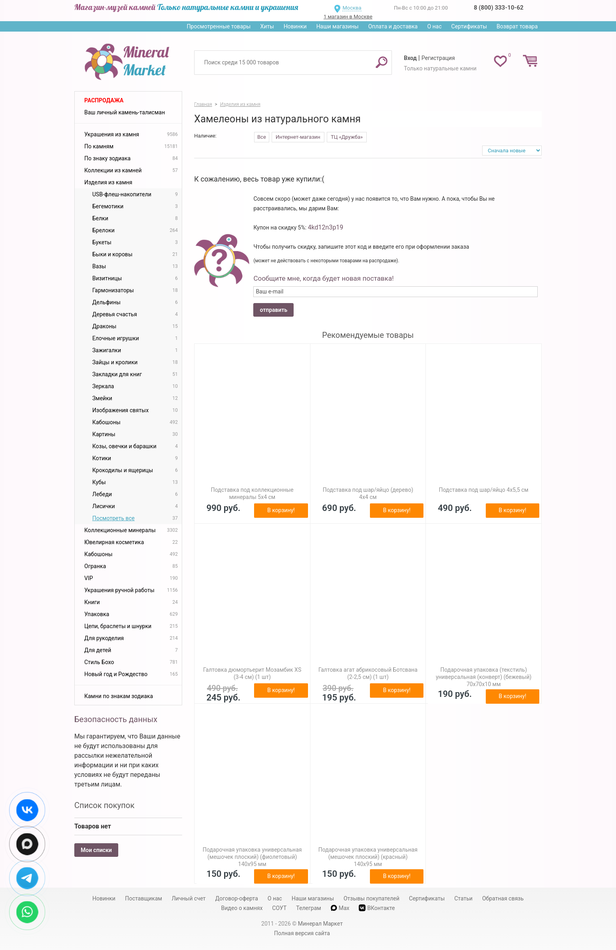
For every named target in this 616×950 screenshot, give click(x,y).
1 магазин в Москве (348, 17)
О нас (434, 26)
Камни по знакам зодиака (118, 696)
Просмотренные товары (218, 26)
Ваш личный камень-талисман (124, 112)
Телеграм (308, 908)
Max (340, 908)
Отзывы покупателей (371, 898)
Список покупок (104, 805)
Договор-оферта (236, 898)
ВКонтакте (377, 907)
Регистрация (438, 58)
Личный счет (189, 898)
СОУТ (279, 908)
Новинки (295, 26)
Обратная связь (503, 898)
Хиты (267, 26)
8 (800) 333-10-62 (498, 7)
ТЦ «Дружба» (347, 137)
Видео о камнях (242, 908)
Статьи (463, 898)
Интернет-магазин (298, 137)
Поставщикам (143, 898)
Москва (351, 8)
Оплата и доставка (393, 26)
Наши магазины (337, 26)
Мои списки (96, 850)
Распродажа (103, 100)
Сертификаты (469, 26)
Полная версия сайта (302, 933)
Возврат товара (517, 26)
